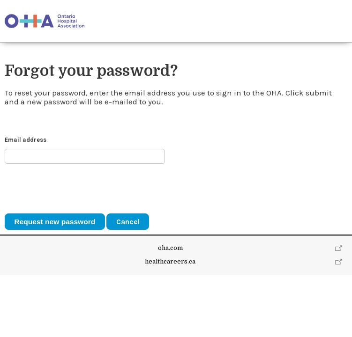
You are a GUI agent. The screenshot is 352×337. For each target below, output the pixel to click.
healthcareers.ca (170, 323)
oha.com (170, 310)
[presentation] (76, 188)
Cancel (128, 222)
